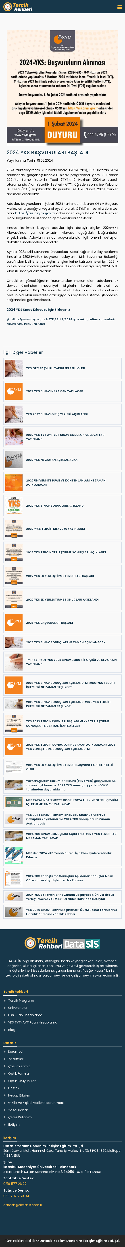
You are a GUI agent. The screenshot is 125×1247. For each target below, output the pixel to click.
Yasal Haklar (18, 1110)
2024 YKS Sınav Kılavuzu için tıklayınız (38, 309)
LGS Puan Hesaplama (25, 1015)
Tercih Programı (21, 1000)
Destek (13, 1088)
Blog (11, 1030)
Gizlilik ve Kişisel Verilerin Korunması (36, 1103)
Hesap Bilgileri (19, 1095)
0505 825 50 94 (16, 1196)
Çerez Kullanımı (20, 1117)
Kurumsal (15, 1051)
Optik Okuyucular (22, 1081)
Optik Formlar (19, 1073)
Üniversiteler (17, 1007)
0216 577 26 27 (15, 1184)
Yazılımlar (15, 1059)
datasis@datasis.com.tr (22, 1205)
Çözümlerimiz (19, 1066)
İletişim (14, 1124)
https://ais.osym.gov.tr (35, 213)
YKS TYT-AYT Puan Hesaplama (32, 1022)
